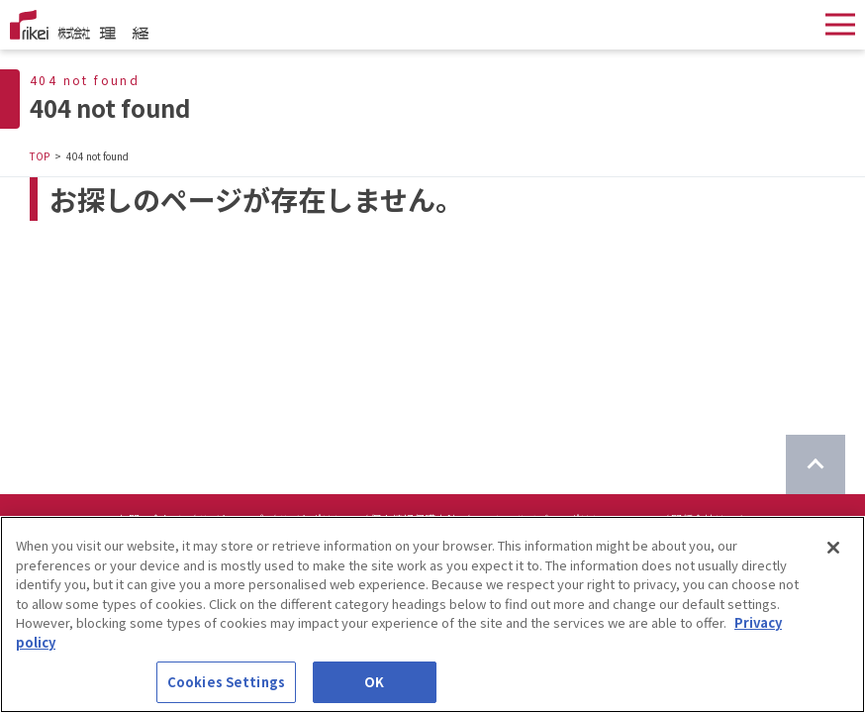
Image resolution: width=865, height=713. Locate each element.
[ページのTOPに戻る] (815, 464)
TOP (39, 156)
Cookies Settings (226, 683)
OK (374, 683)
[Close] (833, 549)
